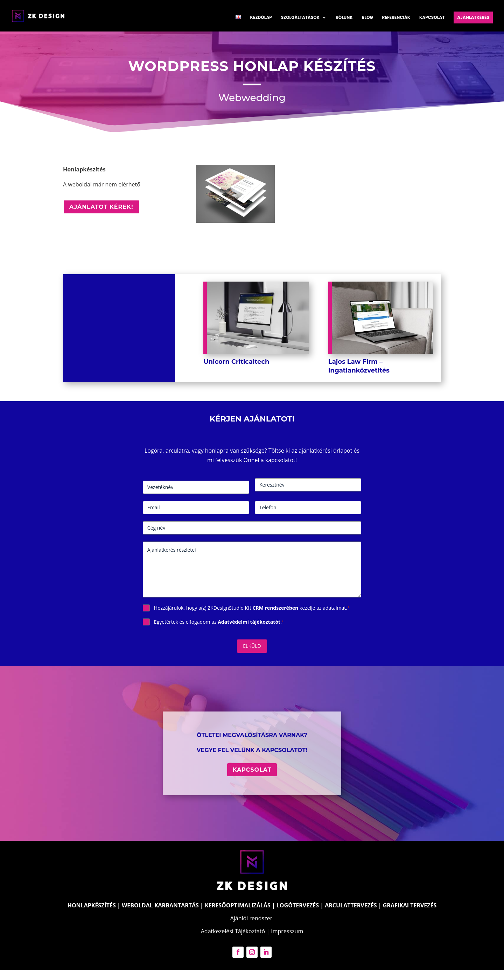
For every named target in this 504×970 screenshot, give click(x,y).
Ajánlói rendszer (251, 918)
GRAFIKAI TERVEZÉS (410, 905)
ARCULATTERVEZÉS (351, 905)
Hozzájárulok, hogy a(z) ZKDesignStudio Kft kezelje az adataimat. (252, 607)
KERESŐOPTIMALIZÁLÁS (238, 905)
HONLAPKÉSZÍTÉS (92, 905)
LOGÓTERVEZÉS (297, 905)
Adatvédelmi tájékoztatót (249, 621)
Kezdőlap (261, 17)
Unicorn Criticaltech (236, 362)
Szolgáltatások (300, 17)
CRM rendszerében (276, 607)
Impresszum (287, 931)
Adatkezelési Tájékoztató (233, 931)
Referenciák (396, 17)
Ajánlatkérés (473, 17)
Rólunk (344, 17)
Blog (367, 17)
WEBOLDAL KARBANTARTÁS (160, 905)
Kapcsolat (431, 17)
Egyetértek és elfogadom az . (219, 621)
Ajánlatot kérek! (101, 207)
